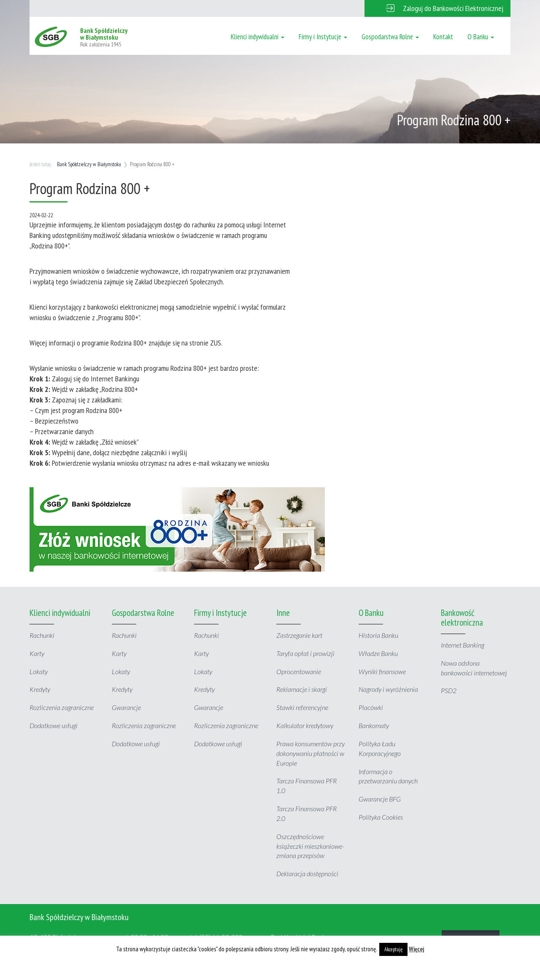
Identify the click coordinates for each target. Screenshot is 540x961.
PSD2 (448, 690)
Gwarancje (126, 707)
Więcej (416, 949)
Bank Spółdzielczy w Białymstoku (89, 164)
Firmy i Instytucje (323, 36)
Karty (37, 653)
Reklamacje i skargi (301, 689)
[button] (437, 8)
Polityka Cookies (381, 817)
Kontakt (443, 36)
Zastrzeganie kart (299, 635)
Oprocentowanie (298, 671)
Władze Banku (378, 653)
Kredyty (40, 689)
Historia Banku (378, 635)
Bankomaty (374, 725)
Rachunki (42, 635)
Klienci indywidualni (257, 36)
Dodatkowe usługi (54, 725)
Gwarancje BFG (380, 799)
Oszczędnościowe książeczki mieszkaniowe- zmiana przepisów (310, 846)
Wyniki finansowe (382, 671)
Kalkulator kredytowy (304, 725)
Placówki (371, 707)
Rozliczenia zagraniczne (62, 707)
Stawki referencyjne (302, 707)
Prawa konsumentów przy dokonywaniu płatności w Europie (310, 753)
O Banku (480, 36)
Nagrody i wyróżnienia (388, 689)
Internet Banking (462, 645)
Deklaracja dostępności (307, 873)
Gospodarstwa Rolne (390, 36)
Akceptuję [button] (393, 949)
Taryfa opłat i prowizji (305, 653)
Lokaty (39, 671)
